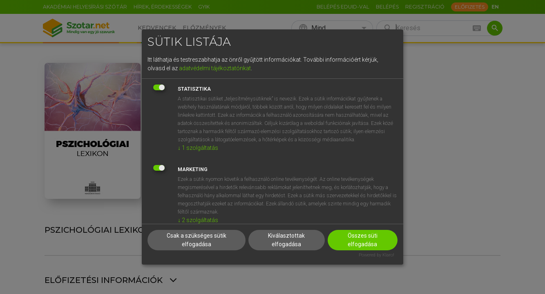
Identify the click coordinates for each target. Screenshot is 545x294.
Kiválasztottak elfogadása (286, 239)
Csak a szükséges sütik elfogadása (196, 239)
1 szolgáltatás (198, 148)
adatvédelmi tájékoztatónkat (215, 68)
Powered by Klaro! (376, 255)
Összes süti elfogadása (362, 239)
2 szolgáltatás (198, 220)
